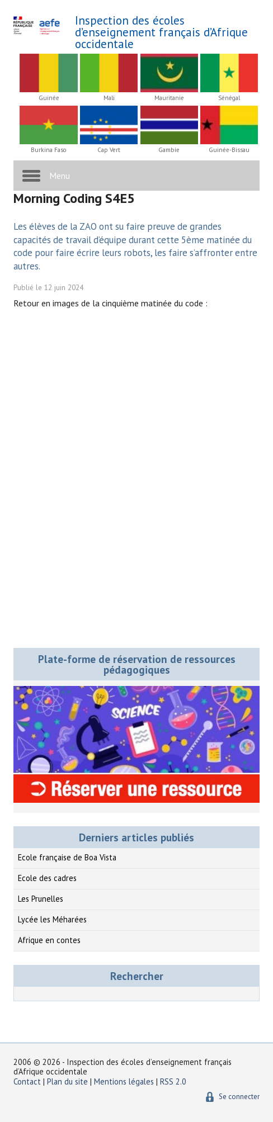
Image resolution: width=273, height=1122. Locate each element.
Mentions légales (124, 1081)
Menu (59, 175)
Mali (109, 98)
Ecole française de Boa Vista (67, 857)
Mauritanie (169, 98)
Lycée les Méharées (52, 919)
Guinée (49, 98)
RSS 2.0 (173, 1081)
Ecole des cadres (47, 878)
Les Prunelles (40, 898)
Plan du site (68, 1081)
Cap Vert (108, 150)
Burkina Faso (49, 150)
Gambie (169, 150)
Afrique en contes (49, 940)
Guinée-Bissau (229, 150)
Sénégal (229, 98)
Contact (27, 1081)
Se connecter (239, 1096)
